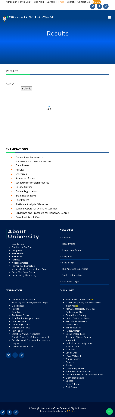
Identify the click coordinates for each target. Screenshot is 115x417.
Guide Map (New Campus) (24, 272)
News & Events (73, 384)
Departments (68, 243)
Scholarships (68, 262)
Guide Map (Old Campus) (24, 275)
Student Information (72, 275)
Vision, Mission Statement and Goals (29, 269)
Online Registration (26, 191)
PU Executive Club (74, 312)
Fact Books (17, 256)
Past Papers (22, 200)
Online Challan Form (75, 333)
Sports (69, 365)
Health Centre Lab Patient (78, 318)
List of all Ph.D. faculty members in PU (84, 374)
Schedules (21, 174)
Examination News (26, 195)
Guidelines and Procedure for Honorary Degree (42, 213)
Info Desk (25, 1)
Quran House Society (76, 315)
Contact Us (83, 1)
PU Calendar (18, 253)
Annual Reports (73, 359)
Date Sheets (22, 165)
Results (20, 169)
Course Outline (24, 187)
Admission (11, 1)
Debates (70, 362)
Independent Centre (71, 250)
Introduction (18, 244)
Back (49, 108)
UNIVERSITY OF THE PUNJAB (31, 17)
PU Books (70, 349)
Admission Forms (25, 178)
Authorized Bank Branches (78, 371)
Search (71, 1)
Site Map (39, 1)
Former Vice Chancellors (23, 265)
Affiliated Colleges (71, 281)
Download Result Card (28, 217)
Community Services (76, 368)
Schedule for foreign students (32, 182)
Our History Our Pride (22, 247)
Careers (51, 1)
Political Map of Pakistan (79, 299)
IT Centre (71, 411)
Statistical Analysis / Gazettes (32, 204)
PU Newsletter (73, 330)
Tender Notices (73, 327)
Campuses (17, 250)
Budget (69, 380)
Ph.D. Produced (73, 355)
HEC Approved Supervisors (75, 268)
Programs (67, 256)
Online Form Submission (33, 159)
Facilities (16, 259)
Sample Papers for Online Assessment (37, 208)
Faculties (66, 237)
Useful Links (71, 352)
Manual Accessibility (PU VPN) (80, 308)
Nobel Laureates (20, 262)
